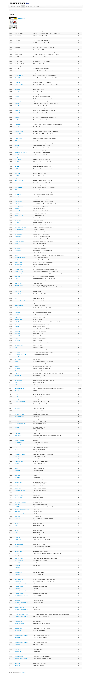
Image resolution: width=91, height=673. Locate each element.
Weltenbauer (17, 470)
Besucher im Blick (18, 488)
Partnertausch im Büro (19, 579)
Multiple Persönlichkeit (19, 241)
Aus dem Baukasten (19, 238)
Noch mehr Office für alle (20, 632)
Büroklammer (17, 567)
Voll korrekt (17, 164)
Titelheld (16, 468)
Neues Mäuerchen (18, 266)
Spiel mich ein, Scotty (19, 495)
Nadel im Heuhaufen (19, 430)
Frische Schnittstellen (19, 252)
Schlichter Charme (18, 138)
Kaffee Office (17, 516)
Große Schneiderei (18, 283)
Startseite (11, 10)
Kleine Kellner (17, 314)
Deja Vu (16, 403)
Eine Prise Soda (18, 159)
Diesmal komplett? (18, 572)
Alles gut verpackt (18, 224)
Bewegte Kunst (18, 87)
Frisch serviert (17, 171)
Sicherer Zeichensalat (19, 269)
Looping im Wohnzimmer (20, 472)
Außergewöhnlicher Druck (20, 300)
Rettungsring (17, 217)
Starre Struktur (17, 307)
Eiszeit (16, 347)
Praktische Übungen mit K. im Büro (22, 583)
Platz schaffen (17, 312)
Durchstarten (17, 298)
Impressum (36, 6)
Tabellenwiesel (17, 475)
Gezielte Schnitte (18, 375)
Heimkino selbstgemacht (19, 623)
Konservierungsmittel (19, 70)
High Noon (17, 427)
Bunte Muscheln (18, 133)
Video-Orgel (17, 399)
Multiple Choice (18, 203)
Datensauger (17, 408)
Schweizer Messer (18, 185)
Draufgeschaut (17, 110)
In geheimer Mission (19, 586)
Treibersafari (17, 562)
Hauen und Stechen (19, 437)
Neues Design (17, 276)
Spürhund (17, 463)
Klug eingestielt (18, 194)
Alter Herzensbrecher (19, 229)
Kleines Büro (17, 565)
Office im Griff (17, 637)
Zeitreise (16, 278)
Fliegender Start (18, 317)
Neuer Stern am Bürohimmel (20, 653)
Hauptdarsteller (18, 651)
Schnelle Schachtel (18, 442)
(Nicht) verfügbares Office (20, 513)
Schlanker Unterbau (19, 396)
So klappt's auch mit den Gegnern (21, 597)
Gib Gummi (17, 370)
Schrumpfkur (17, 324)
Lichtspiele (17, 145)
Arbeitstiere (17, 326)
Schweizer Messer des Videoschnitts (22, 509)
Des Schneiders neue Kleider (20, 502)
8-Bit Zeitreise (17, 537)
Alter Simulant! (17, 419)
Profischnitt (17, 506)
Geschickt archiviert (18, 264)
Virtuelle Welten (18, 335)
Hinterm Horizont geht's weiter (21, 257)
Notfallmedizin (17, 103)
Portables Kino (17, 518)
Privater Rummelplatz (19, 75)
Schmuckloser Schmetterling (20, 354)
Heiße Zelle (17, 175)
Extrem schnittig (18, 433)
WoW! (16, 447)
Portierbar (17, 611)
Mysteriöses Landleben (19, 84)
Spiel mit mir (17, 96)
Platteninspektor (18, 259)
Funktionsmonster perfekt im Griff (21, 616)
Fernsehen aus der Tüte (19, 388)
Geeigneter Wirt (18, 122)
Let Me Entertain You (19, 180)
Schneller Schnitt (18, 220)
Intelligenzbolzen (18, 435)
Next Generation (18, 630)
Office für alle (17, 639)
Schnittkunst (17, 289)
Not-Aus (16, 255)
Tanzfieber (17, 406)
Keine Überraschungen (19, 544)
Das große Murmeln (19, 345)
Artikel (23, 6)
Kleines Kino (17, 333)
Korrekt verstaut (18, 451)
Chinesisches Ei (18, 479)
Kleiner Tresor (17, 173)
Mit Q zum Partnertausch (20, 416)
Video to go (17, 208)
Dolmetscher (17, 458)
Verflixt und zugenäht (19, 504)
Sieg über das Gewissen (19, 80)
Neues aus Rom (18, 465)
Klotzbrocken (17, 105)
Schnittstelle (17, 199)
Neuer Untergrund (18, 262)
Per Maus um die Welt (19, 215)
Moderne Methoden (18, 126)
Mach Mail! (17, 213)
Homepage (13, 6)
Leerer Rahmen (18, 359)
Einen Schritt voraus (19, 485)
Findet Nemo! (17, 231)
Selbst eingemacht (18, 245)
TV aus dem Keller (18, 382)
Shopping (16, 338)
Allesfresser (17, 546)
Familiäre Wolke (18, 129)
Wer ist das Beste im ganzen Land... (22, 534)
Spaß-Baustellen (18, 168)
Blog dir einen (17, 368)
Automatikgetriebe (18, 380)
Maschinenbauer (18, 291)
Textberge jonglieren (19, 558)
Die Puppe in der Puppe (19, 414)
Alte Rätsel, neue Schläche (20, 454)
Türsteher (17, 328)
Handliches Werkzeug (19, 136)
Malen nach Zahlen (18, 628)
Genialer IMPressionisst (19, 607)
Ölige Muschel (17, 89)
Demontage (17, 361)
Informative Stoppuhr (19, 73)
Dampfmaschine (18, 210)
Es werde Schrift (18, 539)
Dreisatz (16, 492)
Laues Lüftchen (18, 356)
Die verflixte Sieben (18, 497)
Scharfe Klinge (17, 91)
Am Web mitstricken (19, 461)
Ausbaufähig (17, 331)
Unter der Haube (18, 119)
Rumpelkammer (29, 6)
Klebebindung (17, 352)
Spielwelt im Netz (18, 482)
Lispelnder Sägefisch (19, 305)
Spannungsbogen (18, 234)
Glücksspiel (17, 390)
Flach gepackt (17, 157)
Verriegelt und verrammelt (20, 401)
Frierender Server (18, 520)
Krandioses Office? (18, 621)
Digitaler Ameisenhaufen (19, 440)
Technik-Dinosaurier (19, 342)
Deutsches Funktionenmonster (21, 658)
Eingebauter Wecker (19, 131)
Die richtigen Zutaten (19, 206)
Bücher (18, 6)
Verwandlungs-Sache (19, 499)
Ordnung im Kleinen (19, 285)
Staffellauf (17, 321)
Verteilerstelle (17, 94)
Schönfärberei (17, 280)
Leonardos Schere (18, 112)
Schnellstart (17, 222)
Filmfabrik (17, 140)
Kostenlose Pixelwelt (19, 656)
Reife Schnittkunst (18, 548)
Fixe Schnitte (17, 115)
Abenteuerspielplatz (18, 444)
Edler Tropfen (17, 363)
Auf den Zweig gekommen (20, 196)
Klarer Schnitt (17, 161)
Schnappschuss (18, 182)
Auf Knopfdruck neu (18, 248)
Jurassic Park (17, 349)
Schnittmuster (17, 192)
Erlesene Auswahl (18, 201)
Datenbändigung (18, 569)
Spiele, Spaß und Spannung (20, 227)
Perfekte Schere (18, 150)
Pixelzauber (17, 384)
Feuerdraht (17, 553)
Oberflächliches (18, 303)
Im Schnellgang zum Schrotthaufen (22, 595)
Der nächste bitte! (18, 319)
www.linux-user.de (21, 18)
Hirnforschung (17, 243)
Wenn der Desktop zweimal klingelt (22, 614)
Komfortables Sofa (18, 273)
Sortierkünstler (17, 82)
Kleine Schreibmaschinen (20, 154)
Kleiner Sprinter (18, 649)
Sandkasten (17, 166)
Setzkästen (17, 310)
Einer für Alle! (17, 456)
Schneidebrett (17, 477)
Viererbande (17, 373)
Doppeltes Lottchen (18, 187)
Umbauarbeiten (18, 117)
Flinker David (17, 98)
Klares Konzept (18, 250)
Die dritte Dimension (19, 560)
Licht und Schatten (18, 377)
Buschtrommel (17, 366)
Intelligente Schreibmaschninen (21, 152)
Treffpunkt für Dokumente (20, 490)
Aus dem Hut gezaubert (19, 101)
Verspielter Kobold (18, 178)
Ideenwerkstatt (17, 143)
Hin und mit (17, 449)
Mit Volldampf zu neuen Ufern (20, 296)
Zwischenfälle (17, 108)
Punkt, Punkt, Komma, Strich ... (21, 423)
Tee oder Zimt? (18, 293)
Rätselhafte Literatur (19, 77)
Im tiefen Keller (18, 124)
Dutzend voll (17, 340)
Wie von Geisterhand (19, 271)
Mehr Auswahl (17, 511)
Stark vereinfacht (18, 236)
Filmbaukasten (17, 189)
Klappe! (16, 147)
